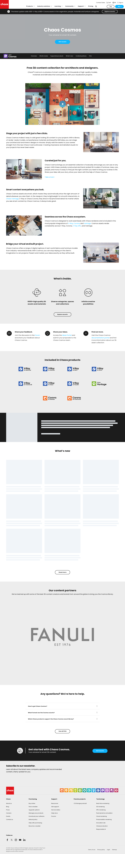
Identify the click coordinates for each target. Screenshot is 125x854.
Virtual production (102, 826)
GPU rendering (101, 810)
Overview (34, 56)
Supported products (56, 56)
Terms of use (91, 849)
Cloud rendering (101, 816)
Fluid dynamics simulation (104, 813)
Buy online (32, 803)
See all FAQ (62, 731)
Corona (77, 223)
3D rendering (100, 807)
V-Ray (70, 223)
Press (8, 810)
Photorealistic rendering (104, 819)
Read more (62, 572)
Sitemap (114, 849)
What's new (69, 56)
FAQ (90, 56)
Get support (55, 807)
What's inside (43, 56)
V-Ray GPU (77, 226)
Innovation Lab (100, 823)
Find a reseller (33, 807)
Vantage (87, 223)
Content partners (81, 56)
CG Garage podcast (80, 803)
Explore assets (110, 11)
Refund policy (33, 819)
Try (110, 6)
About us (9, 803)
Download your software (36, 816)
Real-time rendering (102, 803)
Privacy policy (101, 849)
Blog (7, 807)
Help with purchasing (35, 823)
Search (96, 6)
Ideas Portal (66, 335)
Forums (53, 816)
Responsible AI (101, 829)
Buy (119, 6)
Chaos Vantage (12, 199)
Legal (108, 849)
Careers (8, 813)
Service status (55, 810)
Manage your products (36, 813)
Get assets (62, 42)
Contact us (9, 819)
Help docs (54, 813)
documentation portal (100, 338)
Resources (54, 803)
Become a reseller (35, 826)
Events (8, 816)
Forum (37, 335)
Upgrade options (34, 810)
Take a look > (50, 177)
